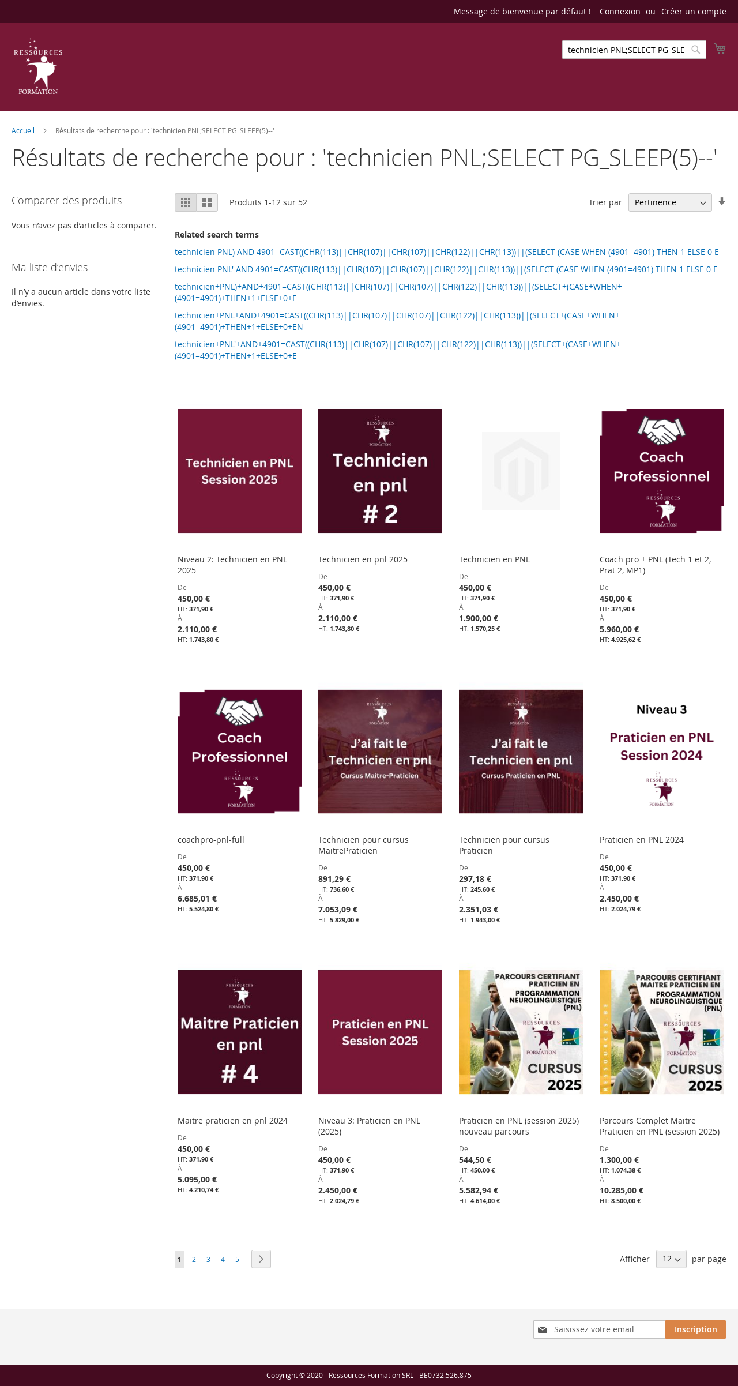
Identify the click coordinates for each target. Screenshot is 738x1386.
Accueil (24, 130)
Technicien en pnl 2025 (363, 559)
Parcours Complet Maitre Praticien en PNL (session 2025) (660, 1126)
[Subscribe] (695, 1329)
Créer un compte (693, 11)
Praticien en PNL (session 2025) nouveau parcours (519, 1126)
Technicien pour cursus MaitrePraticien (363, 845)
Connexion (620, 11)
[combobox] (634, 49)
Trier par (605, 202)
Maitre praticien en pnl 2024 (233, 1120)
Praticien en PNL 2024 (642, 839)
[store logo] (38, 66)
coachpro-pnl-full (211, 839)
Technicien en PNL (494, 559)
